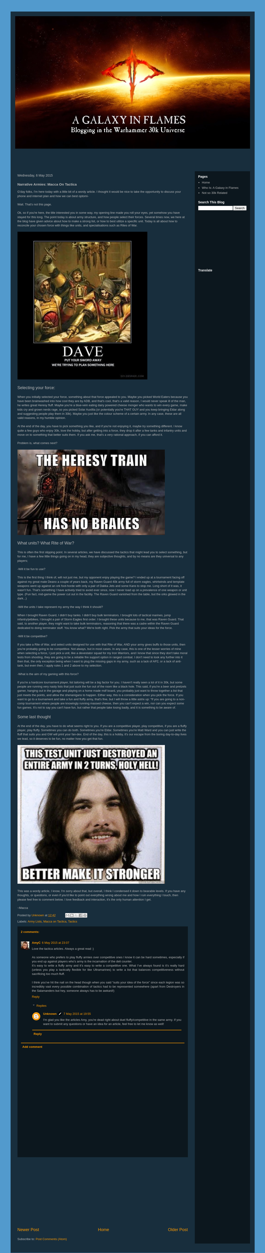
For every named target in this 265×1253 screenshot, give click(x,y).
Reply (36, 996)
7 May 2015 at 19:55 (77, 1014)
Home (103, 1229)
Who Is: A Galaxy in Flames (220, 187)
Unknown (50, 1014)
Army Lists (35, 921)
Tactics (72, 921)
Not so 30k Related (214, 193)
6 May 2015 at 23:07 (55, 942)
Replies (41, 1005)
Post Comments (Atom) (51, 1239)
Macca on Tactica (54, 921)
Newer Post (28, 1229)
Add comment (32, 1047)
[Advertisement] (69, 158)
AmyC (36, 942)
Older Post (178, 1229)
